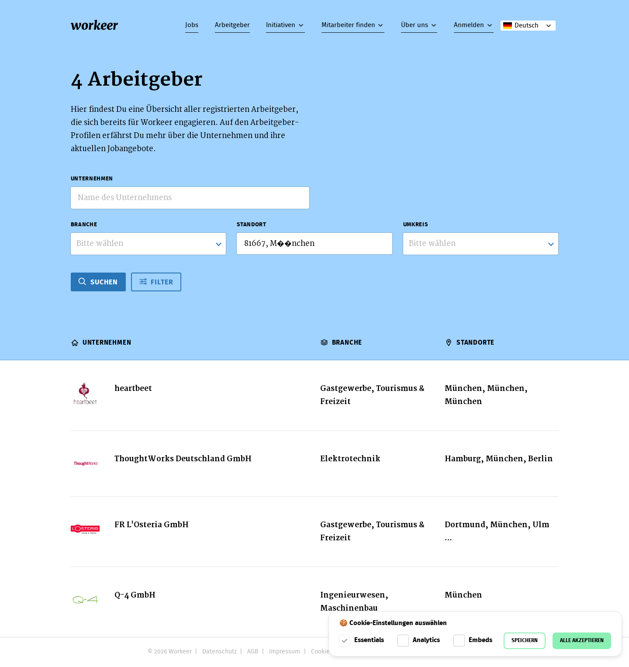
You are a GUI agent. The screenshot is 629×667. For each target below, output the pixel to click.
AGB (253, 652)
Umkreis (415, 224)
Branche (84, 224)
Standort (251, 224)
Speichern (524, 640)
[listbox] (481, 243)
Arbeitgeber (232, 25)
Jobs (191, 25)
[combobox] (148, 243)
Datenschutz (219, 652)
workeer (94, 25)
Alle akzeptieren (582, 640)
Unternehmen (92, 178)
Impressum (284, 652)
